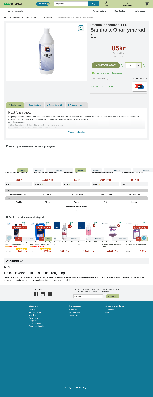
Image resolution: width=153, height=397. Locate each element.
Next (144, 238)
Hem (5, 17)
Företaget (32, 310)
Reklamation (33, 318)
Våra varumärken (35, 312)
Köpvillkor (32, 315)
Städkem (16, 17)
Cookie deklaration (36, 323)
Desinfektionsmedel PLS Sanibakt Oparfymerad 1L (76, 17)
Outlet (107, 312)
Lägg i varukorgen (105, 65)
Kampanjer (109, 310)
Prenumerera (112, 296)
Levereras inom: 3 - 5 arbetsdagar (109, 73)
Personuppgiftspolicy (37, 326)
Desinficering (47, 17)
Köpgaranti (33, 321)
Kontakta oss (74, 315)
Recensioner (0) (54, 105)
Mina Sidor (73, 310)
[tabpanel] (46, 52)
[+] (144, 65)
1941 (105, 79)
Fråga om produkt (76, 105)
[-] (122, 65)
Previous (9, 238)
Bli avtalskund (74, 312)
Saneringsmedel (31, 17)
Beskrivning (15, 105)
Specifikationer (34, 105)
